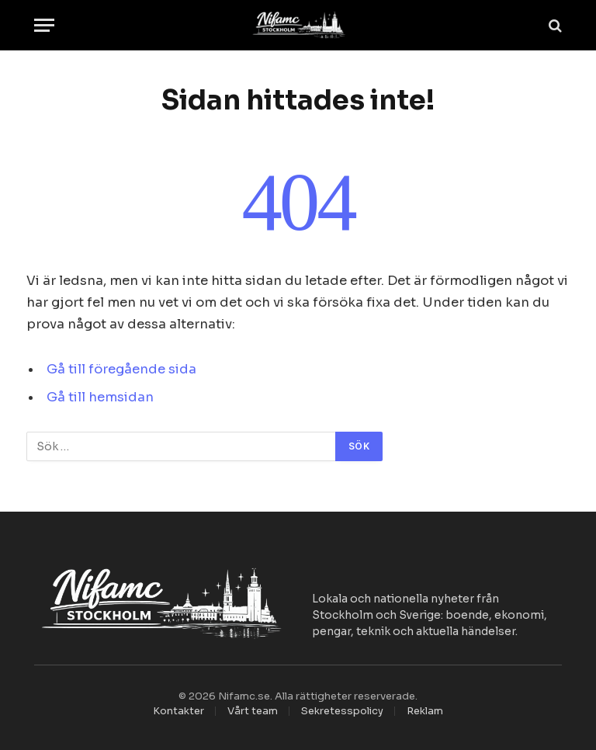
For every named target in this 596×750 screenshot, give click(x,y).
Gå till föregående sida (121, 369)
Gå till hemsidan (100, 397)
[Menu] (44, 25)
